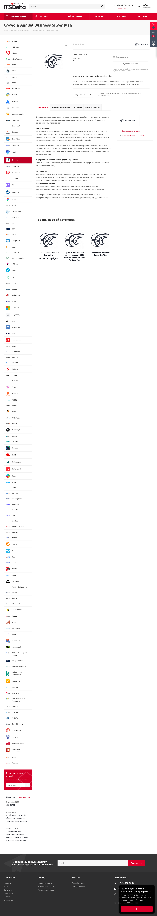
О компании (9, 878)
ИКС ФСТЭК (10, 805)
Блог (6, 886)
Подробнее (125, 902)
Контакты (8, 900)
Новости (7, 883)
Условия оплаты (45, 883)
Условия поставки (46, 886)
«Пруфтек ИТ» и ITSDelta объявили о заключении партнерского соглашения (16, 818)
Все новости (24, 797)
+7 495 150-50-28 (125, 5)
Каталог (76, 878)
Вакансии (8, 890)
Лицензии (8, 893)
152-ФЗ (7, 897)
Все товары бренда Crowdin (133, 135)
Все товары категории (131, 131)
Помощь (42, 878)
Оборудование (78, 886)
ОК (137, 909)
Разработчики (78, 883)
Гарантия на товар (46, 890)
